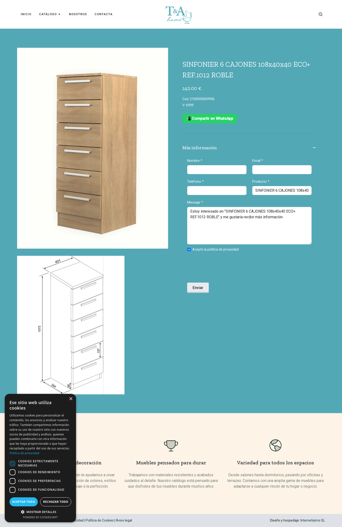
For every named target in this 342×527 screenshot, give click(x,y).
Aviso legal (124, 520)
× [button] (70, 399)
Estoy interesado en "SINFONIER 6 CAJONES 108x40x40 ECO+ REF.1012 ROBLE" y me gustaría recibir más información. (249, 225)
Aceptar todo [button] (23, 502)
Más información (249, 148)
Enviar (198, 287)
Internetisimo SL (312, 520)
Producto (260, 181)
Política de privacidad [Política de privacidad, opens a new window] (24, 453)
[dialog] (40, 458)
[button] (40, 511)
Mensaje (195, 202)
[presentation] (223, 268)
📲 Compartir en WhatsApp (209, 118)
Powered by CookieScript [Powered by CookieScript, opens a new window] (40, 517)
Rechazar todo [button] (55, 502)
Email (257, 161)
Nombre (194, 161)
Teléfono (195, 181)
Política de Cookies (100, 520)
